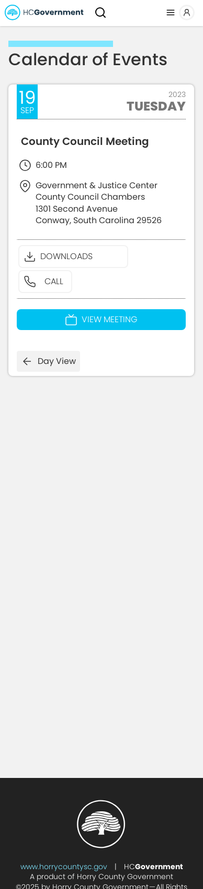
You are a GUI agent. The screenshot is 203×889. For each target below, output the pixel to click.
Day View (48, 361)
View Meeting (101, 319)
